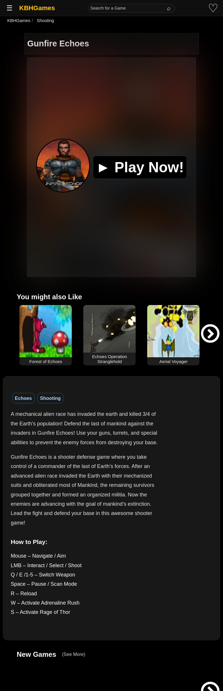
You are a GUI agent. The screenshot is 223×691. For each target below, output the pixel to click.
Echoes (23, 398)
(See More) (73, 654)
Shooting (50, 398)
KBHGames (37, 8)
